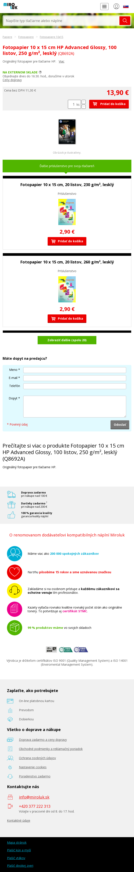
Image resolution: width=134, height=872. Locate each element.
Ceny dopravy (12, 80)
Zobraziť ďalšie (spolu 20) (67, 340)
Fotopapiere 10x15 (51, 37)
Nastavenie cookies (33, 767)
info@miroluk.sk (34, 797)
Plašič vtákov (16, 858)
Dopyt (13, 398)
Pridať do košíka (109, 104)
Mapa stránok (17, 842)
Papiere (7, 37)
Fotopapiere (26, 37)
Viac (61, 61)
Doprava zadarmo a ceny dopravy (43, 740)
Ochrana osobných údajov (37, 758)
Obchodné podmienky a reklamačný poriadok (51, 749)
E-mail (13, 378)
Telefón (14, 386)
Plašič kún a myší (19, 850)
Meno (13, 370)
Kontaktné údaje (18, 820)
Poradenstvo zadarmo (34, 776)
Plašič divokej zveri (20, 866)
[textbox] (61, 20)
